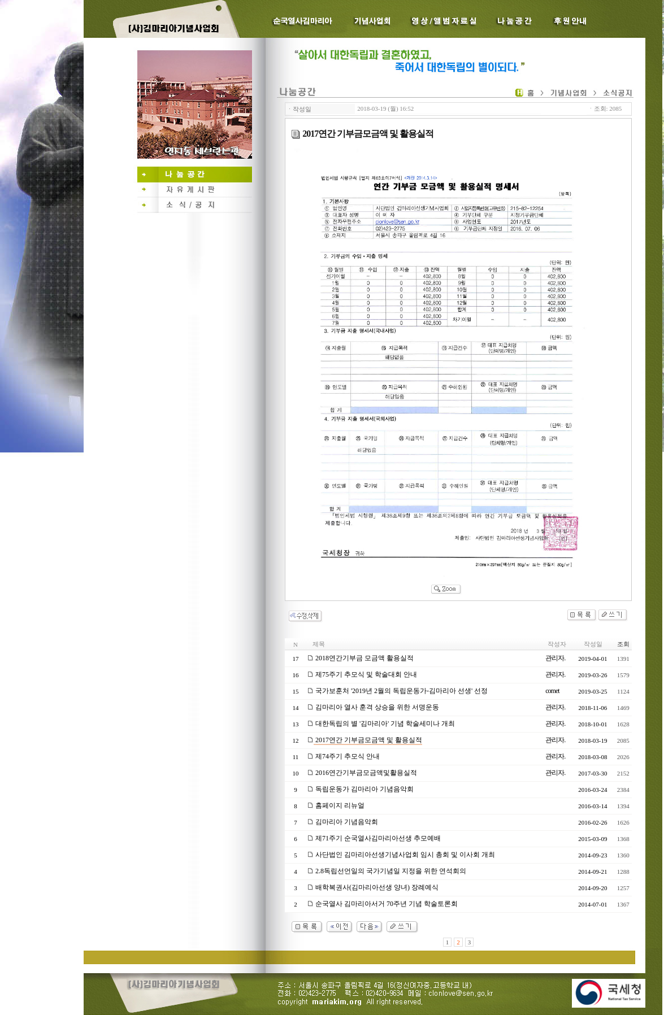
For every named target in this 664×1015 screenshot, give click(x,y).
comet (552, 691)
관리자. (555, 658)
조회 (623, 644)
